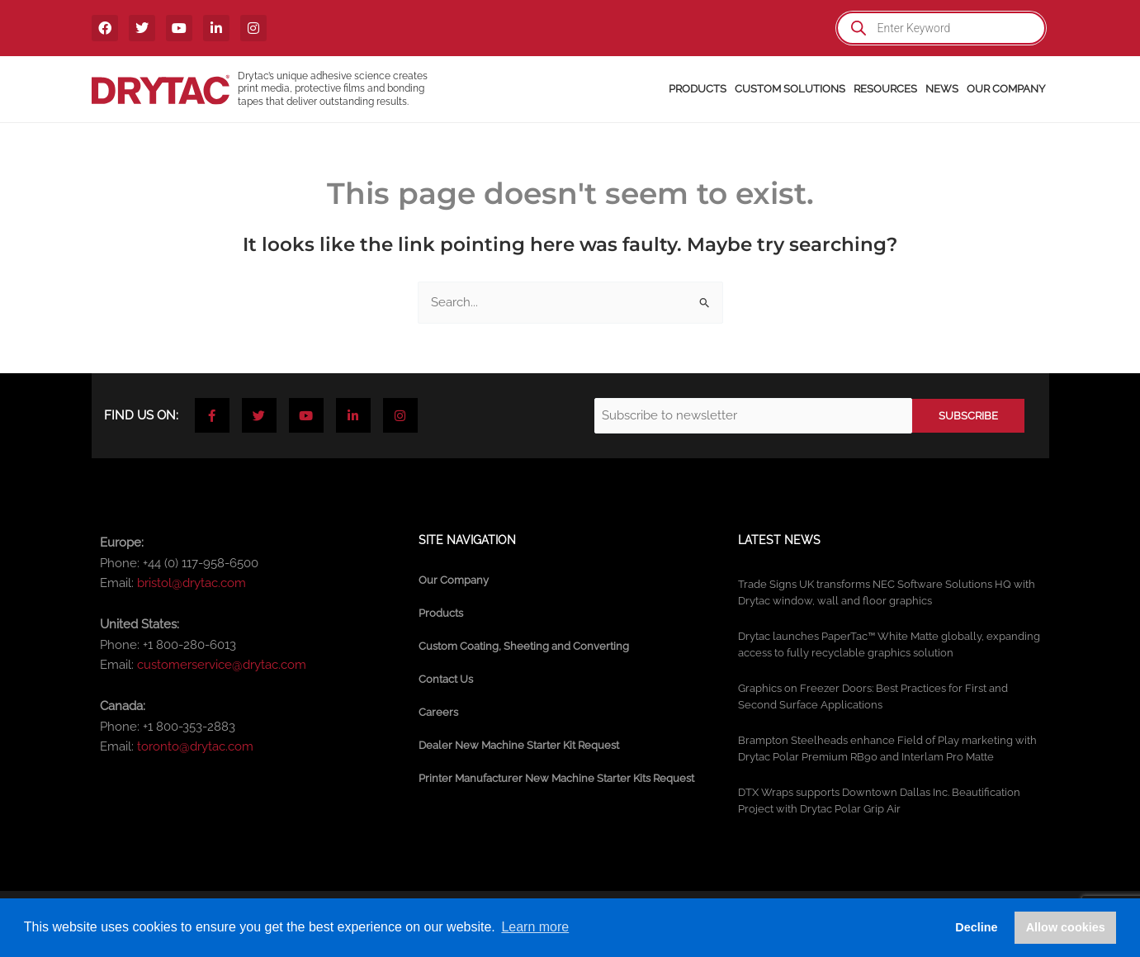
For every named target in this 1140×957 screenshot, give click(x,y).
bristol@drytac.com (191, 583)
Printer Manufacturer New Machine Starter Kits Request (556, 778)
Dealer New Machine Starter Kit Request (519, 745)
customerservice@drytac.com (221, 664)
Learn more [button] (535, 927)
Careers (438, 712)
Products (697, 89)
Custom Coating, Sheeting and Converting (524, 646)
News (941, 89)
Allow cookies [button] (1065, 927)
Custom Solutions (790, 89)
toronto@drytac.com (195, 746)
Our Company (1006, 89)
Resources (885, 89)
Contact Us (446, 679)
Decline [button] (976, 927)
